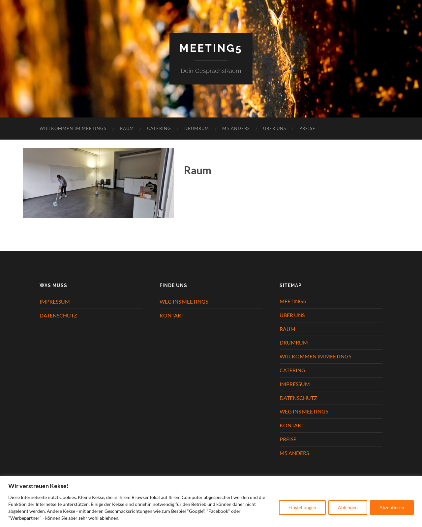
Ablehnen (348, 507)
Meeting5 (211, 48)
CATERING (159, 128)
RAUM (127, 128)
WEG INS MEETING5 (184, 301)
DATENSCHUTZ (58, 315)
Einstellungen (302, 507)
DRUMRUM (196, 128)
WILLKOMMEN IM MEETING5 (73, 128)
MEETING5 (293, 301)
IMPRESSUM (55, 301)
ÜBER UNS (274, 128)
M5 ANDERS (236, 128)
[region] (211, 501)
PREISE (307, 128)
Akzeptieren (391, 507)
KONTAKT (172, 315)
